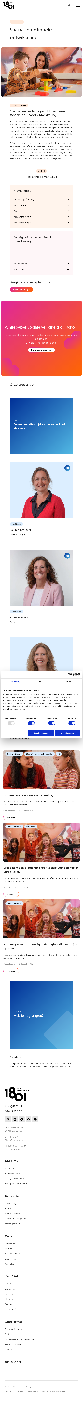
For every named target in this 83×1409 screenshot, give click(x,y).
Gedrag (8, 1334)
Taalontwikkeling (12, 1213)
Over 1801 (9, 1284)
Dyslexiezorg (10, 1203)
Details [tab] (41, 682)
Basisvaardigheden (13, 1329)
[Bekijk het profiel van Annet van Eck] (41, 578)
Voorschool (10, 1168)
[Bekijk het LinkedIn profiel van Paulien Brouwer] (67, 468)
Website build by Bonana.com (54, 1392)
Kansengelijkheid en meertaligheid (20, 1339)
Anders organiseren (14, 1344)
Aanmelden (10, 1264)
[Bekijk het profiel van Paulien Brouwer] (41, 490)
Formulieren (10, 1294)
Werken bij (10, 1289)
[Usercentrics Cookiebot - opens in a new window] (69, 675)
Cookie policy (32, 1392)
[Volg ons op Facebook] (28, 1119)
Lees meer (11, 817)
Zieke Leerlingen (12, 1254)
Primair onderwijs (12, 1173)
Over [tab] (68, 682)
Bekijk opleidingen (21, 289)
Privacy (20, 1392)
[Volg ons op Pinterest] (22, 1119)
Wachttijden (10, 1259)
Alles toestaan (67, 733)
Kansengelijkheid (12, 1224)
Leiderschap (10, 1349)
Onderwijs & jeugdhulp (15, 1219)
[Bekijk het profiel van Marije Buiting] (41, 665)
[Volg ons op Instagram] (35, 1119)
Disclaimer (9, 1392)
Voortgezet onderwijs (14, 1178)
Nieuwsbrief (10, 1309)
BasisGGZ (9, 1208)
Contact (8, 1304)
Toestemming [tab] (14, 682)
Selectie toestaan (40, 733)
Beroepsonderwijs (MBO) (16, 1183)
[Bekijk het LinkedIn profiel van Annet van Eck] (67, 556)
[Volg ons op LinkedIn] (15, 1119)
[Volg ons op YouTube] (8, 1119)
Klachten (9, 1299)
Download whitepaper (41, 350)
